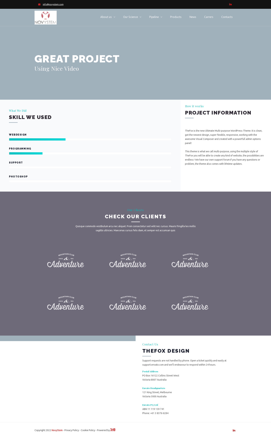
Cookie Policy (88, 430)
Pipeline (154, 16)
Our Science (130, 16)
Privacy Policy (71, 430)
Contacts (227, 16)
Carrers (208, 16)
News (192, 16)
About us (106, 16)
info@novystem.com (53, 4)
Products (176, 16)
